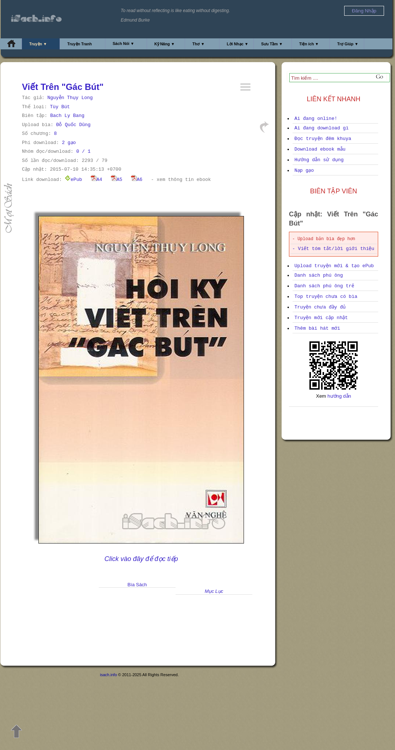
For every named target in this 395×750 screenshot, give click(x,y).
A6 (137, 179)
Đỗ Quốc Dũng (73, 125)
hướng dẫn (339, 396)
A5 (117, 179)
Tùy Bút (60, 107)
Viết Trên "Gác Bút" (63, 87)
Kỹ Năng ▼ (164, 44)
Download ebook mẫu (320, 149)
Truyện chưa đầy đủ (320, 307)
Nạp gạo (304, 170)
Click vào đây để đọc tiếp (141, 558)
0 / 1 (83, 151)
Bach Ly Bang (67, 115)
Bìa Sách (137, 584)
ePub (73, 179)
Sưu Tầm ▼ (272, 44)
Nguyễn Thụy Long (70, 98)
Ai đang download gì (321, 128)
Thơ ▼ (198, 44)
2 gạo (69, 142)
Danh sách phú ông (318, 275)
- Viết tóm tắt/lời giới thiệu (333, 248)
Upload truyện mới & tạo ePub (334, 266)
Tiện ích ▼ (309, 44)
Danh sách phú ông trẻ (324, 286)
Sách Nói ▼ (123, 43)
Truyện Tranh (79, 44)
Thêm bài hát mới (317, 328)
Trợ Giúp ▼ (347, 44)
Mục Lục (214, 591)
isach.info (108, 675)
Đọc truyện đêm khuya (322, 138)
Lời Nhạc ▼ (237, 44)
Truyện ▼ (38, 44)
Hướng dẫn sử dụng (319, 160)
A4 (96, 179)
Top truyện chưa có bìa (325, 296)
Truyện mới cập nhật (321, 318)
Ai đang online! (315, 118)
